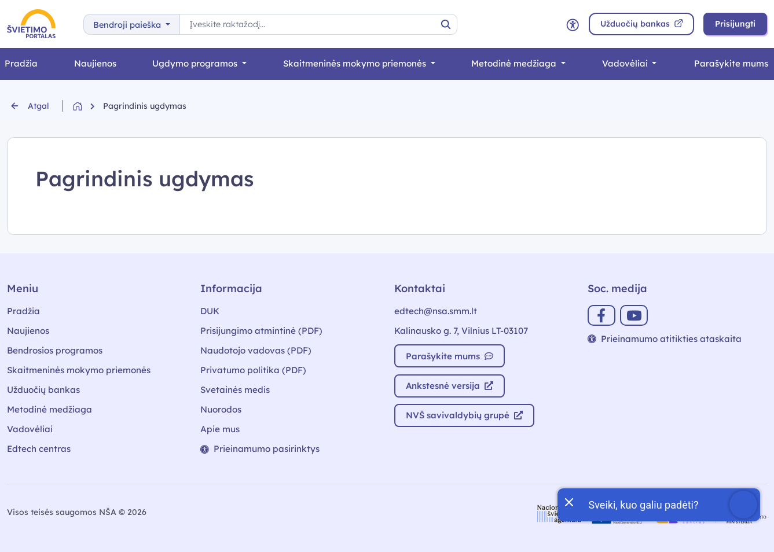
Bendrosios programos (54, 350)
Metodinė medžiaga (515, 63)
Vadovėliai (626, 63)
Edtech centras (39, 448)
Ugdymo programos (196, 63)
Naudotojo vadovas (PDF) (255, 350)
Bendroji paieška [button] (128, 25)
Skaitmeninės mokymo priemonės (355, 63)
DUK (209, 311)
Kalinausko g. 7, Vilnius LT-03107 (461, 330)
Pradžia (23, 311)
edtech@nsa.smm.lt (435, 311)
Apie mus (220, 429)
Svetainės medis (235, 389)
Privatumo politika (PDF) (253, 370)
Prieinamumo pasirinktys (260, 448)
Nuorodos (220, 409)
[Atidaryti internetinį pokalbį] (743, 504)
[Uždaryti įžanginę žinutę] (568, 501)
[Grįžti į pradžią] (88, 106)
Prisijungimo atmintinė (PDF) (261, 330)
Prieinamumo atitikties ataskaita (665, 338)
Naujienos (95, 63)
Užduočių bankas (43, 389)
